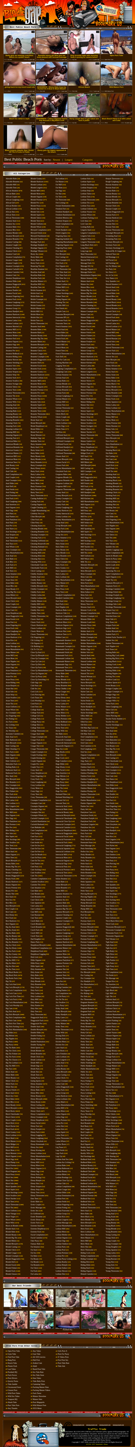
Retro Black (85, 1217)
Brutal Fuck (35, 432)
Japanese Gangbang (63, 933)
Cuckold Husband (37, 824)
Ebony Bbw (35, 1093)
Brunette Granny (37, 372)
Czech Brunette (36, 927)
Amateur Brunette (12, 239)
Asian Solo (10, 692)
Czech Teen (35, 936)
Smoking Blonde (112, 483)
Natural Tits (85, 673)
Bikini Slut (10, 1087)
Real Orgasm (85, 1144)
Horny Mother (61, 716)
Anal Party (10, 523)
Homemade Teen (62, 667)
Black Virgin (10, 1217)
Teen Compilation (112, 767)
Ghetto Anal (60, 411)
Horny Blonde (61, 680)
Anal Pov (9, 526)
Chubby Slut (35, 610)
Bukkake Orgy (36, 438)
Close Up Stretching (38, 680)
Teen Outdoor (111, 855)
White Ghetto (111, 1114)
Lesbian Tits (85, 203)
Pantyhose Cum (86, 812)
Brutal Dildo (35, 429)
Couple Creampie (37, 752)
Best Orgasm (10, 924)
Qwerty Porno (13, 1381)
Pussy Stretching (87, 1105)
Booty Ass (34, 254)
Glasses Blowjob (62, 459)
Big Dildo (9, 1033)
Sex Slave (109, 272)
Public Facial (85, 1057)
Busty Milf (35, 480)
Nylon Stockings (87, 713)
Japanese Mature (62, 948)
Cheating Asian (36, 526)
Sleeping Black (111, 450)
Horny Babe (60, 673)
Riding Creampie (87, 1259)
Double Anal (35, 1027)
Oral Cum (84, 743)
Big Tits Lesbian (12, 1063)
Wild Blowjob (111, 1177)
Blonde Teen (35, 221)
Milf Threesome (86, 550)
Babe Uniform (11, 761)
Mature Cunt (85, 314)
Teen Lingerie (111, 839)
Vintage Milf (110, 1069)
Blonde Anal (10, 1229)
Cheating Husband (37, 547)
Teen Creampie (111, 770)
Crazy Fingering (37, 776)
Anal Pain (9, 514)
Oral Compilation (87, 737)
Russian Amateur (112, 185)
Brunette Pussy (36, 396)
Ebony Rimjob (36, 1180)
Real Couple (85, 1132)
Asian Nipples (11, 661)
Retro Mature (86, 1238)
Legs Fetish (60, 1150)
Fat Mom (59, 188)
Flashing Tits (60, 302)
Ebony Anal (35, 1087)
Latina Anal (60, 1063)
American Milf (11, 456)
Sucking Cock (111, 664)
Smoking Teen (111, 508)
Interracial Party (62, 867)
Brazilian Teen (36, 287)
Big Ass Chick (11, 945)
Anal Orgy (9, 511)
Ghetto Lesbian (61, 423)
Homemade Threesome (64, 670)
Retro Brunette (86, 1226)
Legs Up (59, 1156)
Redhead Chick (86, 1171)
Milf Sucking (85, 541)
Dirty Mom (35, 1002)
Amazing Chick (11, 423)
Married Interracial (88, 257)
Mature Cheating (87, 305)
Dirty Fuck (35, 990)
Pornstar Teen (86, 966)
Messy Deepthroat (87, 447)
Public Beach (85, 1048)
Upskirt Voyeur (111, 1033)
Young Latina (111, 1253)
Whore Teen (110, 1138)
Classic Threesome (38, 634)
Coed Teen (35, 707)
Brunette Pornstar (37, 390)
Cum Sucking (36, 870)
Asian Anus (10, 580)
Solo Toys (109, 541)
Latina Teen (60, 1135)
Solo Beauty (110, 511)
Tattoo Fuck (110, 704)
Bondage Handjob (37, 245)
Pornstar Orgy (86, 951)
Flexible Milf (60, 305)
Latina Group (61, 1093)
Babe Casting (11, 746)
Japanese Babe (61, 903)
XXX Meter (37, 1408)
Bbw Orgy (9, 818)
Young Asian (110, 1217)
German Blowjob (62, 387)
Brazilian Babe (36, 275)
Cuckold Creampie (37, 818)
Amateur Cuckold (12, 269)
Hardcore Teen (61, 634)
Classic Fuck (35, 622)
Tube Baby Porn (39, 1381)
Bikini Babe (10, 1075)
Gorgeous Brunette (63, 480)
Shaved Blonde (111, 305)
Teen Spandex (111, 885)
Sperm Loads (110, 565)
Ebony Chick (35, 1111)
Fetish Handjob (61, 230)
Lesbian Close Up (62, 1180)
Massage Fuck (86, 263)
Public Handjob (86, 1066)
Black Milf (10, 1147)
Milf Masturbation (87, 501)
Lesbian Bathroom (62, 1168)
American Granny (12, 450)
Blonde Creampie (12, 1256)
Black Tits (9, 1208)
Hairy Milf (60, 586)
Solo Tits (109, 538)
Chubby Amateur (37, 574)
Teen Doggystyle (112, 788)
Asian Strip (10, 695)
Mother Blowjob (87, 634)
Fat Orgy (59, 191)
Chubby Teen (36, 613)
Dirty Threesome (37, 1014)
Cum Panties (35, 864)
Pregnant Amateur (87, 1002)
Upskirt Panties (111, 1024)
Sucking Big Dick (112, 658)
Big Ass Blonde (11, 939)
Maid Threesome (87, 254)
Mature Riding (86, 402)
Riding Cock (85, 1253)
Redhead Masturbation (89, 1186)
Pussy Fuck (85, 1087)
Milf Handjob (86, 492)
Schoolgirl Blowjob (113, 233)
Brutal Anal (35, 420)
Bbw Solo (9, 833)
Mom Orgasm (86, 589)
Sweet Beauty (111, 686)
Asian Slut (9, 689)
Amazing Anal (11, 405)
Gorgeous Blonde (62, 477)
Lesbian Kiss (60, 1217)
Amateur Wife (11, 402)
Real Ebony (85, 1138)
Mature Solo (85, 408)
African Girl (10, 203)
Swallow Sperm (111, 683)
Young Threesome (112, 1271)
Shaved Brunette (112, 308)
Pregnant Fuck (86, 1011)
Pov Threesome (86, 999)
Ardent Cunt (37, 1363)
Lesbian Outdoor (62, 1244)
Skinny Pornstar (112, 423)
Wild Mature (110, 1183)
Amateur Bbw (11, 230)
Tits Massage (110, 978)
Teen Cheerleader (112, 761)
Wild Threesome (112, 1208)
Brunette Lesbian (37, 378)
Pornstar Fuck (86, 939)
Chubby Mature (36, 601)
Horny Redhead (61, 722)
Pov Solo (84, 996)
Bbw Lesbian (10, 803)
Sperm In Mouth (112, 556)
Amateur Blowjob (12, 236)
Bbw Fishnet (10, 791)
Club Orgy (34, 683)
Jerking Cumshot (62, 987)
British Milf (35, 311)
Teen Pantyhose (111, 858)
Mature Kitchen (86, 363)
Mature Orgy (85, 387)
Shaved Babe (110, 293)
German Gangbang (63, 396)
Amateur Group (11, 308)
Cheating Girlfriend (38, 541)
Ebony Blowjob (36, 1099)
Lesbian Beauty (61, 1171)
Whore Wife (110, 1144)
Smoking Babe (111, 477)
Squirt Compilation (113, 574)
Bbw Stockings (11, 839)
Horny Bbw (60, 677)
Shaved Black (111, 302)
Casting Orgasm (36, 505)
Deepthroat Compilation (40, 948)
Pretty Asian (85, 1018)
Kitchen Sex (60, 1045)
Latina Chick (60, 1078)
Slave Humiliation (112, 444)
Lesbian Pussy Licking (64, 1259)
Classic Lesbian (36, 628)
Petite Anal (85, 864)
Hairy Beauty (61, 550)
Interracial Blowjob (63, 815)
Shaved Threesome (113, 348)
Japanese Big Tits (62, 909)
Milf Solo (84, 526)
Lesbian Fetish (61, 1202)
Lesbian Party (61, 1247)
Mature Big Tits (86, 293)
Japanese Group (61, 936)
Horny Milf (60, 710)
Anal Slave (10, 529)
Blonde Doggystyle (13, 1259)
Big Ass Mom (11, 963)
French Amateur (62, 326)
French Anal (60, 329)
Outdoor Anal (86, 767)
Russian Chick (111, 206)
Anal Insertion (11, 505)
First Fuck (59, 263)
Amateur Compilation (14, 257)
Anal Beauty (10, 465)
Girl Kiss (59, 432)
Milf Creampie (86, 471)
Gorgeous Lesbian (62, 483)
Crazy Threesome (37, 797)
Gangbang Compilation (64, 369)
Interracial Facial (62, 836)
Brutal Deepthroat (37, 426)
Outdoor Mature (87, 788)
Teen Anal (109, 731)
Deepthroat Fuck (37, 951)
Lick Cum (84, 224)
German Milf (60, 402)
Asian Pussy (10, 680)
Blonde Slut (35, 209)
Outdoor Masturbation (89, 785)
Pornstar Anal (86, 921)
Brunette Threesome (38, 414)
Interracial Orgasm (62, 861)
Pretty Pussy (85, 1039)
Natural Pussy (86, 667)
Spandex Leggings (112, 550)
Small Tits (109, 471)
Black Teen (10, 1202)
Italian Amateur (61, 879)
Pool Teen (84, 918)
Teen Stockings (111, 894)
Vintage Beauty (111, 1051)
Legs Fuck (59, 1153)
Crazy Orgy (35, 791)
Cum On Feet (36, 852)
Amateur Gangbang (13, 302)
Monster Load (86, 622)
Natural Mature (86, 664)
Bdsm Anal (10, 852)
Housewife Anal (62, 737)
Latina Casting (61, 1075)
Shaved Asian (111, 290)
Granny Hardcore (62, 511)
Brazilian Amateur (37, 269)
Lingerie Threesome (88, 242)
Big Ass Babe (11, 933)
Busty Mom (35, 483)
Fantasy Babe (36, 1244)
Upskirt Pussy (111, 1027)
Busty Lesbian (36, 477)
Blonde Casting (11, 1247)
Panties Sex (85, 806)
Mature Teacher (86, 432)
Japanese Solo (61, 972)
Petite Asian (85, 867)
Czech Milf (35, 933)
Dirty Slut (34, 1008)
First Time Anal (61, 272)
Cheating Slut (36, 559)
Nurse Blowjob (86, 683)
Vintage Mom (111, 1072)
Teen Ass (109, 734)
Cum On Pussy (36, 858)
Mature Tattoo (86, 429)
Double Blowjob (37, 1030)
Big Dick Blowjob (12, 1014)
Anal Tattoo (10, 538)
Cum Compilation (37, 830)
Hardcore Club (61, 613)
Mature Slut (85, 405)
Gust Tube (36, 1354)
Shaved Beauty (111, 299)
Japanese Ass (60, 900)
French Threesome (62, 354)
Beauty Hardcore (12, 882)
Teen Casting (110, 758)
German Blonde (61, 384)
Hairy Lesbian (61, 577)
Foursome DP (61, 317)
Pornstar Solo (86, 963)
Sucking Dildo (111, 670)
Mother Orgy (85, 649)
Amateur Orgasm (12, 342)
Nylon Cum (85, 692)
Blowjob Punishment (38, 236)
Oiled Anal (85, 719)
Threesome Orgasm (113, 936)
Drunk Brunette (36, 1054)
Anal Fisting (10, 492)
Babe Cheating (11, 749)
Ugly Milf (109, 993)
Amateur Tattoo (11, 387)
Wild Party (110, 1196)
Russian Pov (110, 221)
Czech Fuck (35, 930)
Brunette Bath (36, 333)
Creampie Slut (36, 812)
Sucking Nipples (112, 673)
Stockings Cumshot (113, 589)
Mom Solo (85, 595)
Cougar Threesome (38, 749)
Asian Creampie (12, 607)
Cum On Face (36, 849)
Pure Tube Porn (13, 1405)
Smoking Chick (111, 492)
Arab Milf (9, 568)
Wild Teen (109, 1205)
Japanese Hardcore (62, 942)
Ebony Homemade (37, 1144)
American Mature (12, 453)
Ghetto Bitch (60, 414)
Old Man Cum (86, 731)
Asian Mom (10, 658)
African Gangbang (12, 200)
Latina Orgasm (61, 1114)
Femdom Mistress (62, 218)
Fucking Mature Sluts (41, 1387)
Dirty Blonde (35, 981)
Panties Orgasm (86, 803)
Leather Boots (61, 1144)
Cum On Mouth (36, 855)
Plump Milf (85, 909)
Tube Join (61, 1366)
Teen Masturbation (112, 842)
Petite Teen (85, 891)
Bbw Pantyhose (11, 821)
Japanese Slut (61, 969)
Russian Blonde (111, 197)
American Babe (11, 441)
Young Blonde (111, 1229)
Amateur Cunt (11, 275)
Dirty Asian (35, 972)
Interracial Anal (61, 806)
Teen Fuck (109, 815)
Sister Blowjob (111, 360)
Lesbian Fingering (62, 1205)
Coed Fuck (35, 704)
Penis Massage (86, 845)
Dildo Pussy (35, 963)
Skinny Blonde (111, 387)
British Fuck (35, 302)
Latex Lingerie (61, 1060)
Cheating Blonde (37, 529)
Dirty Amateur (36, 969)
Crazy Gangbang (37, 782)
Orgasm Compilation (88, 755)
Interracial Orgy (62, 864)
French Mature (61, 342)
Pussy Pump (85, 1102)
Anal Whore (10, 547)
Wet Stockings (111, 1111)
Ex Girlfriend (36, 1214)
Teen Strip (109, 897)
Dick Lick (34, 957)
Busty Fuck (35, 471)
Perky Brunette (86, 858)
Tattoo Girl (110, 710)
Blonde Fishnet (11, 1268)
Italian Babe (60, 882)
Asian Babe (10, 583)
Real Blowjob (86, 1120)
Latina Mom (60, 1111)
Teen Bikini (110, 752)
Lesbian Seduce (61, 1268)
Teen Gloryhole (111, 824)
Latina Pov (60, 1123)
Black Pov (9, 1168)
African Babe (11, 194)
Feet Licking (60, 203)
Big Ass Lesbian (12, 957)
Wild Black (110, 1174)
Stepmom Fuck (111, 586)
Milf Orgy (84, 508)
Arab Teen (9, 571)
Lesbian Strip (86, 191)
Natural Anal (85, 655)
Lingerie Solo (86, 236)
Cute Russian (35, 915)
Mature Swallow (87, 423)
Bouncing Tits (36, 266)
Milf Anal (84, 456)
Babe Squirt (10, 758)
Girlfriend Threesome (64, 453)
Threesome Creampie (113, 930)
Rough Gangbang (112, 182)
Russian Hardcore (112, 218)
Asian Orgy (10, 667)
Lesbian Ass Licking (63, 1162)
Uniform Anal (111, 999)
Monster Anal (86, 607)
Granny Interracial (62, 514)
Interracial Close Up (63, 821)
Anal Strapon (10, 535)
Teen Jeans (110, 833)
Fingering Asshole (62, 239)
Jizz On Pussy (61, 996)
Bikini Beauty (11, 1078)
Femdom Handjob (62, 212)
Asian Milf (10, 655)
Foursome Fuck (61, 320)
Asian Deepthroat (12, 613)
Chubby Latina (36, 595)
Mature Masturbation (88, 375)
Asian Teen (10, 701)
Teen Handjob (111, 830)
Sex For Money (111, 266)
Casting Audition (37, 498)
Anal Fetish (10, 489)
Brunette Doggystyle (38, 360)
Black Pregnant (11, 1171)
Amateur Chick (11, 251)
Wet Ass (109, 1093)
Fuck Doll (59, 357)
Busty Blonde (36, 459)
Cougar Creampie (37, 737)
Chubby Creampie (37, 589)
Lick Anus (84, 221)
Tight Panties (110, 960)
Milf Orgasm (85, 505)
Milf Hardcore (86, 495)
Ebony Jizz (35, 1147)
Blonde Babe (10, 1232)
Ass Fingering (11, 716)
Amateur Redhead (12, 354)
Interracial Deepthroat (64, 830)
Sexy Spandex (111, 281)
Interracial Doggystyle (64, 833)
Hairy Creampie (62, 562)
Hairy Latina (60, 574)
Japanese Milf (61, 951)
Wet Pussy (109, 1108)
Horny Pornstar (61, 719)
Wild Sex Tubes (13, 1396)
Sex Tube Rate (38, 1372)
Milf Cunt (84, 474)
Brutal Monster (36, 435)
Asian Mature (11, 652)
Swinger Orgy (111, 695)
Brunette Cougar (37, 354)
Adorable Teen (11, 188)
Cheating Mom (36, 556)
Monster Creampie (87, 616)
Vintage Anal (110, 1042)
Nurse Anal (85, 680)
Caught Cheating (37, 508)
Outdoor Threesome (88, 794)
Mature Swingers (87, 426)
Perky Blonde (86, 855)
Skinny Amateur (112, 369)
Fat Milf (59, 185)
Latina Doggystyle (62, 1087)
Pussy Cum (85, 1078)
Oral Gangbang (86, 749)
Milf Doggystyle (87, 477)
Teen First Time (111, 809)
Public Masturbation (88, 1069)
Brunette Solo (36, 402)
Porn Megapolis (38, 1402)
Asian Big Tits (11, 592)
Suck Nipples (111, 646)
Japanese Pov (61, 966)
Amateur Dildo (11, 281)
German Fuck (61, 393)
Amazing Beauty (12, 414)
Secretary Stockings (113, 248)
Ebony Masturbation (38, 1156)
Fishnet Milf (60, 287)
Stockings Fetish (112, 592)
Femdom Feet (61, 209)
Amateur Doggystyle (13, 284)
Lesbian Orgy (61, 1241)
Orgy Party (85, 761)
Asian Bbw (10, 586)
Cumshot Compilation (39, 879)
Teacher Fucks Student (114, 719)
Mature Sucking (86, 420)
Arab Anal (9, 556)
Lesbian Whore (86, 215)
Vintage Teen (110, 1081)
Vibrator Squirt (111, 1039)
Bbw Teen (9, 845)
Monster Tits (85, 628)
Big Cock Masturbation (14, 1002)
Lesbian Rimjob (62, 1265)
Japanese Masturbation (64, 945)
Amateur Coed (11, 254)
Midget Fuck (85, 453)
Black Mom (10, 1150)
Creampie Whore (37, 815)
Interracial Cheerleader (64, 818)
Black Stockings (12, 1193)
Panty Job (84, 809)
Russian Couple (111, 209)
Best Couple (10, 909)
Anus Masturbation (13, 553)
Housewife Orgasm (63, 746)
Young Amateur (111, 1211)
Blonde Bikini (11, 1241)
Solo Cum (109, 514)
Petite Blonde (86, 870)
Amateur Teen (11, 390)
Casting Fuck (35, 501)
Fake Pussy (35, 1241)
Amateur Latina (11, 320)
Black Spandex (11, 1186)
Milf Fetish (85, 483)
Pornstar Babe (86, 924)
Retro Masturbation (88, 1235)
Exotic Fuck (35, 1223)
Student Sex (110, 640)
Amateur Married (12, 326)
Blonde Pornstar (37, 200)
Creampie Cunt (36, 803)
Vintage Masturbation (114, 1063)
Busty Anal (35, 447)
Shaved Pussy (111, 336)
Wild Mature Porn (39, 1405)
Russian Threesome (113, 230)
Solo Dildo (110, 517)
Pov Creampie (86, 978)
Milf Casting (85, 468)
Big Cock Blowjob (12, 987)
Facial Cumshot (36, 1238)
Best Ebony (10, 915)
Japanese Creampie (63, 921)
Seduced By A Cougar (114, 251)
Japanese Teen (61, 975)
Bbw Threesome (12, 849)
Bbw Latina (10, 800)
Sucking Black (111, 661)
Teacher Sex (110, 722)
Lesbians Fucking (87, 218)
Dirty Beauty (35, 978)
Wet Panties (110, 1102)
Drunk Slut (35, 1072)
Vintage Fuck (111, 1057)
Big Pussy (9, 1045)
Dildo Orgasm (36, 960)
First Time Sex (61, 278)
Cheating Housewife (38, 544)
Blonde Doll (10, 1262)
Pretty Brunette (86, 1027)
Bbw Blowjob (11, 779)
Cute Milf (34, 912)
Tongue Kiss (110, 981)
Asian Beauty (11, 589)
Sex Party (109, 269)
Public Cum (85, 1051)
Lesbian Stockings (87, 185)
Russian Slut (110, 224)
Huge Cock (60, 758)
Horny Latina (61, 704)
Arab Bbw (9, 562)
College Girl (35, 716)
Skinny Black (111, 384)
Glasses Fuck (60, 465)
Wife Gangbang (111, 1153)
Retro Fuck (85, 1229)
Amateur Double (12, 290)
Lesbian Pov (60, 1256)
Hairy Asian (60, 544)
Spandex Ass (110, 547)
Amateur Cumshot (12, 272)
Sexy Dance (110, 278)
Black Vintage (11, 1214)
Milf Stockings (86, 535)
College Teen (35, 728)
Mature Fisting (86, 339)
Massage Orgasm (87, 269)
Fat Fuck (34, 1271)
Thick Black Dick (112, 921)
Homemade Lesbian (63, 658)
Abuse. (105, 1444)
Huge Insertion (61, 773)
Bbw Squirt (10, 836)
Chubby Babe (36, 580)
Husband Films (61, 794)
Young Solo (110, 1265)
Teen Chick (110, 764)
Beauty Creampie (12, 873)
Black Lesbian (11, 1135)
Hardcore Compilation (64, 616)
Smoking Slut (111, 505)
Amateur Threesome (13, 393)
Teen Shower (110, 876)
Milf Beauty (85, 459)
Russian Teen (111, 227)
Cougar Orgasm (36, 743)
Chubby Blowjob (37, 586)
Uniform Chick (111, 1008)
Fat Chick (34, 1268)
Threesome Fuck (112, 933)
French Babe (60, 333)
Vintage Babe (111, 1045)
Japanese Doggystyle (63, 927)
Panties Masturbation (88, 800)
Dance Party (35, 942)
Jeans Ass (59, 981)
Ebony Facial (35, 1123)
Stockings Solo (111, 604)
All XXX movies (39, 1357)
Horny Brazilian (62, 683)
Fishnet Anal (60, 281)
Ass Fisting (10, 719)
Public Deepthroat (87, 1054)
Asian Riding (10, 683)
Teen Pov (109, 867)
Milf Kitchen (85, 498)
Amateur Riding (12, 357)
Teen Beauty (110, 746)
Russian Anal (110, 188)
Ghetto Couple (61, 417)
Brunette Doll (36, 363)
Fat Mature (60, 182)
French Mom (60, 348)
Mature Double (86, 323)
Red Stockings (86, 1156)
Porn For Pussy (63, 1354)
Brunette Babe (36, 329)
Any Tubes (37, 1351)
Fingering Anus (61, 236)
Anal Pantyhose (11, 520)
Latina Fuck (60, 1090)
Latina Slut (60, 1126)
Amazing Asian (11, 408)
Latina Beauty (61, 1069)
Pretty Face (85, 1030)
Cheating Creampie (38, 535)
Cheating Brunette (37, 532)
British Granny (36, 305)
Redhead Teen (86, 1205)
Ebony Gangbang (37, 1138)
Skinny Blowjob (112, 390)
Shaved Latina (111, 323)
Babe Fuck (10, 752)
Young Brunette (111, 1232)
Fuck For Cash (61, 360)
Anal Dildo (10, 483)
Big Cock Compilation (14, 990)
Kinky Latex (60, 1018)
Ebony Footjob (36, 1129)
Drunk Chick (35, 1057)
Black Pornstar (11, 1165)
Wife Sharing (110, 1156)
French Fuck (60, 339)
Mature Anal (85, 281)
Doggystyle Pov (36, 1024)
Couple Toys (35, 767)
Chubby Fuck (36, 592)
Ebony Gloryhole (37, 1141)
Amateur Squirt (11, 369)
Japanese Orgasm (62, 957)
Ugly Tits (109, 996)
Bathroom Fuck (11, 773)
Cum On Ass (35, 845)
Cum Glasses (35, 839)
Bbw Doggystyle (12, 788)
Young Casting (111, 1235)
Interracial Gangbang (63, 845)
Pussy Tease (85, 1111)
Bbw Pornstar (11, 824)
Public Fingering (87, 1060)
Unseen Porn (12, 1390)
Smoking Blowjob (112, 486)
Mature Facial (86, 326)
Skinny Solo (110, 429)
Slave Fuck (110, 441)
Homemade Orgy (62, 664)
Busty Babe (35, 453)
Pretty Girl (85, 1033)
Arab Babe (10, 559)
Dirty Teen (35, 1011)
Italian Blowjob (61, 885)
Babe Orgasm (11, 755)
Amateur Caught (12, 245)
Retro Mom (85, 1244)
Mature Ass (85, 284)
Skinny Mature (111, 414)
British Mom (35, 314)
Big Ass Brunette (12, 942)
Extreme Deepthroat (38, 1229)
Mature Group (86, 351)
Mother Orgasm (86, 646)
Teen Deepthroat (112, 782)
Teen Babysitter (111, 740)
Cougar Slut (35, 746)
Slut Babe (109, 453)
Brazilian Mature (37, 281)
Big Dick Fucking (12, 1027)
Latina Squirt (60, 1132)
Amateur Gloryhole (13, 305)
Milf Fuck (84, 486)
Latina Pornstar (61, 1120)
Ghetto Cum (60, 420)
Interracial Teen (61, 873)
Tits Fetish (109, 975)
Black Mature (11, 1141)
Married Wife (86, 260)
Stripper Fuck (111, 625)
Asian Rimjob (11, 686)
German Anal (61, 378)
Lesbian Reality (61, 1262)
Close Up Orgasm (37, 673)
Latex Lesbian (61, 1057)
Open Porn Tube (16, 1307)
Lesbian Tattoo (86, 194)
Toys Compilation (112, 987)
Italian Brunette (61, 888)
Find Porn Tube (67, 1307)
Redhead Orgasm (87, 1193)
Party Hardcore (86, 839)
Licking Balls (86, 227)
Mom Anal (85, 568)
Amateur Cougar (12, 260)
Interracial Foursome (63, 839)
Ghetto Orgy (60, 426)
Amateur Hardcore (12, 314)
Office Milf (85, 716)
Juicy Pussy (60, 1005)
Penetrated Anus (87, 842)
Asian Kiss (10, 640)
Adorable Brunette (12, 182)
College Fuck (36, 713)
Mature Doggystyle (88, 320)
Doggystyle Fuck (37, 1021)
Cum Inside (35, 842)
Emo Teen (34, 1199)
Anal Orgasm (11, 508)
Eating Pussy (35, 1078)
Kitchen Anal (60, 1039)
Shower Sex (110, 357)
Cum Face (34, 836)
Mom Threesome (87, 601)
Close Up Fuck (36, 667)
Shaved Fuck (110, 317)
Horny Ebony (61, 698)
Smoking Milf (111, 498)
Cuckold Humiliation (38, 821)
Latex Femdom (61, 1054)
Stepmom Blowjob (112, 583)
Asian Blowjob (11, 598)
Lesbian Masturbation (64, 1226)
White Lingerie (111, 1117)
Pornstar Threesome (88, 969)
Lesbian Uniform (87, 209)
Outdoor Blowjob (87, 770)
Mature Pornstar (87, 393)
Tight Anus (110, 945)
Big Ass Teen (10, 969)
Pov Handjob (85, 981)
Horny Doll (60, 695)
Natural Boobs (86, 658)
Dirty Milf (34, 999)
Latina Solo (60, 1129)
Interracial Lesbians (63, 852)
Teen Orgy (109, 852)
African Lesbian (12, 209)
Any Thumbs (12, 1408)
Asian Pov (9, 677)
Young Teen (110, 1268)
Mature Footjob (86, 342)
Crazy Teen (35, 794)
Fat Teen (59, 197)
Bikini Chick (10, 1081)
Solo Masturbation (112, 523)
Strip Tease (110, 622)
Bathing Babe (11, 767)
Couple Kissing (36, 758)
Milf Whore (85, 559)
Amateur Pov (10, 351)
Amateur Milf (11, 329)
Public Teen (85, 1075)
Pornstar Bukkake (87, 930)
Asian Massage (11, 646)
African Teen (10, 215)
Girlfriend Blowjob (63, 438)
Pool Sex (84, 915)
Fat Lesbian (60, 179)
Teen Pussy (110, 870)
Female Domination (63, 206)
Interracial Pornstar (63, 870)
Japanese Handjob (62, 939)
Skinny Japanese (112, 402)
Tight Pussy (110, 966)
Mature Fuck (85, 345)
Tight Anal (110, 942)
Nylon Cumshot (86, 695)
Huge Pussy (60, 782)
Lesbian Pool (60, 1250)
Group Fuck (60, 529)
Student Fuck (110, 634)
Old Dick (84, 725)
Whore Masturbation (113, 1129)
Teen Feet (109, 800)
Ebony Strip (35, 1190)
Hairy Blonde (61, 553)
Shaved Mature (111, 329)
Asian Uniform (11, 707)
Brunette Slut (35, 399)
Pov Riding (85, 993)
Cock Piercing (36, 695)
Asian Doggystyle (12, 616)
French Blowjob (62, 336)
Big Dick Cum (11, 1021)
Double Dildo (36, 1033)
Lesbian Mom (61, 1232)
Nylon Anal (85, 689)
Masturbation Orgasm (89, 275)
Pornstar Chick (86, 933)
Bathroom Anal (11, 770)
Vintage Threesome (113, 1084)
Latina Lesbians (61, 1099)
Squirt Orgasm (111, 577)
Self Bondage (111, 257)
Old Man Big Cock (88, 728)
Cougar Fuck (35, 740)
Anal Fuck (9, 498)
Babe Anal (9, 737)
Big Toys (9, 1069)
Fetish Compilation (63, 224)
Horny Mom (60, 713)
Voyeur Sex (110, 1090)
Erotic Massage (36, 1208)
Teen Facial (110, 797)
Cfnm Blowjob (36, 517)
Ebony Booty (35, 1102)
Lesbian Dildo (61, 1193)
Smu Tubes (37, 1378)
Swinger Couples (112, 689)
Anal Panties (10, 517)
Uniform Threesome (113, 1018)
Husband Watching (63, 797)
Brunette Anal (36, 326)
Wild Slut (109, 1202)
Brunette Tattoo (36, 408)
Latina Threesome (62, 1138)
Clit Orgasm (35, 643)
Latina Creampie (62, 1081)
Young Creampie (112, 1244)
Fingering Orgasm (62, 245)
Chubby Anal (35, 577)
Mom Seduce (85, 592)
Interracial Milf (61, 855)
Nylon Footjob (86, 704)
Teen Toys (109, 915)
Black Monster (11, 1153)
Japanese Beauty (62, 906)
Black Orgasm (11, 1156)
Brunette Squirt (36, 405)
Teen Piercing (111, 864)
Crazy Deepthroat (37, 773)
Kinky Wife (60, 1033)
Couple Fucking (36, 755)
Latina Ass (60, 1066)
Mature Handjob (87, 354)
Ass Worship (10, 731)
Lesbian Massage (62, 1223)
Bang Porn (93, 1307)
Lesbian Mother (61, 1235)
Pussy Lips (85, 1096)
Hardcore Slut (61, 631)
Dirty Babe (35, 975)
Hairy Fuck (60, 565)
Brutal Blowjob (36, 423)
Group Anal (60, 523)
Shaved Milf (110, 333)
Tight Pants (110, 963)
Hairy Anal (60, 541)
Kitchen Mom (61, 1042)
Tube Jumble (12, 1384)
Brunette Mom (36, 384)
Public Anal (85, 1045)
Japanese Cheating (62, 915)
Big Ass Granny (11, 954)
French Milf (60, 345)
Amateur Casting (12, 242)
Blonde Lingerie (37, 188)
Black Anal (10, 1093)
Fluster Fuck (16, 1329)
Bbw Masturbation (12, 809)
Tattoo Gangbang (112, 707)
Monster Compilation (88, 613)
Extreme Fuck (36, 1232)
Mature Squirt (86, 411)
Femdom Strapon (62, 221)
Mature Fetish (86, 333)
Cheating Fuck (36, 538)
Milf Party (84, 511)
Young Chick (110, 1238)
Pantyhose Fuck (86, 821)
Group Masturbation (63, 532)
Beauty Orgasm (11, 885)
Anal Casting (10, 468)
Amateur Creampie (13, 266)
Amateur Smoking (12, 363)
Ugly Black (110, 990)
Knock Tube (119, 1307)
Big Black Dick (11, 975)
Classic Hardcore (37, 625)
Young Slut (110, 1262)
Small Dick (110, 465)
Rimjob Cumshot (87, 1274)
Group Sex (60, 535)
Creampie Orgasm (37, 806)
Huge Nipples (61, 779)
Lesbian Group (61, 1214)
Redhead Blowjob (87, 1168)
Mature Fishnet (86, 336)
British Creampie (37, 299)
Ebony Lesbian (36, 1153)
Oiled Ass (84, 722)
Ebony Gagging (36, 1135)
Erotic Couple (36, 1205)
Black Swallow (11, 1196)
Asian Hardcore (11, 637)
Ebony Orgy (35, 1171)
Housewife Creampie (63, 740)
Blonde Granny (36, 179)
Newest (56, 159)
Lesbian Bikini (61, 1174)
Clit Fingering (36, 637)
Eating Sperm (36, 1081)
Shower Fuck (110, 351)
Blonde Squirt (36, 215)
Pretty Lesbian (86, 1036)
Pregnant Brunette (87, 1008)
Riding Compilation (88, 1256)
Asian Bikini (10, 595)
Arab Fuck (10, 565)
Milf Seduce (85, 523)
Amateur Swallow (12, 381)
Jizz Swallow (60, 1002)
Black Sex (9, 1177)
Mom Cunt (85, 577)
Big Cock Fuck (11, 999)
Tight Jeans (110, 957)
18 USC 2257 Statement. (94, 1444)
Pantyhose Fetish (87, 815)
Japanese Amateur (62, 894)
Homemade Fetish (62, 652)
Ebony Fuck (35, 1132)
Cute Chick (35, 900)
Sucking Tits (110, 677)
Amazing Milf (11, 432)
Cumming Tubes (39, 1384)
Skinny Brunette (112, 393)
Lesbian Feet (60, 1199)
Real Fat (84, 1141)
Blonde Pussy (36, 206)
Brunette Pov (35, 393)
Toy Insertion (111, 984)
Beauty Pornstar (12, 888)
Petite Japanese (86, 882)
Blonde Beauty (11, 1235)
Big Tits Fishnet (12, 1054)
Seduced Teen (111, 254)
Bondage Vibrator (37, 251)
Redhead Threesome (88, 1208)
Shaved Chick (111, 311)
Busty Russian (36, 489)
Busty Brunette (36, 462)
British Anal (35, 293)
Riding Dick (85, 1262)
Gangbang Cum (61, 372)
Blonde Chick (11, 1250)
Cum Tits (34, 876)
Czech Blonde (36, 924)
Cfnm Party (35, 523)
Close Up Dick (36, 664)
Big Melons (10, 1036)
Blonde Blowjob (12, 1244)
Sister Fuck (110, 363)
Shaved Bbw (110, 296)
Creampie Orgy (36, 809)
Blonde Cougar (11, 1253)
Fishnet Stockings (62, 293)
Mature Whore (86, 444)
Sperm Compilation (113, 553)
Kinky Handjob (61, 1014)
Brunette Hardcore (37, 375)
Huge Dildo (60, 764)
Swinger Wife (111, 701)
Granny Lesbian (62, 517)
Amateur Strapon (12, 372)
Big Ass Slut (10, 966)
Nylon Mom (85, 710)
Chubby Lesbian (37, 598)
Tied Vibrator (111, 939)
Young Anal (110, 1214)
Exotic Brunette (36, 1217)
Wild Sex (109, 1199)
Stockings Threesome (114, 607)
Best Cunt (9, 912)
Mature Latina (86, 366)
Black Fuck (10, 1129)
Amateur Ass (10, 224)
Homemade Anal (62, 643)
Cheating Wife (36, 562)
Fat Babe (34, 1256)
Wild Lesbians (111, 1180)
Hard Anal (59, 601)
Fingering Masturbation (64, 242)
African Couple (11, 197)
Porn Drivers (119, 1329)
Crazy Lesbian (36, 785)
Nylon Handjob (86, 707)
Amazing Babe (11, 411)
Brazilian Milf (36, 284)
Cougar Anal (35, 734)
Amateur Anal (11, 221)
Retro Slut (84, 1247)
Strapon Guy (110, 610)
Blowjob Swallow (37, 239)
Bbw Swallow (11, 842)
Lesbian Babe (61, 1165)
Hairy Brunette (61, 556)
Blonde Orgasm (36, 197)
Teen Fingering (111, 806)
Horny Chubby (61, 689)
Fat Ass (33, 1253)
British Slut (35, 317)
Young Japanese (112, 1250)
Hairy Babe (60, 547)
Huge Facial (60, 770)
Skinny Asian (111, 375)
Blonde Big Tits (11, 1238)
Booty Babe (35, 257)
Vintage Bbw (110, 1048)
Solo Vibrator (111, 544)
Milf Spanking (86, 529)
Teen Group (110, 827)
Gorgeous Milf (61, 486)
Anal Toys (9, 544)
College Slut (35, 725)
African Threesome (13, 218)
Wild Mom (110, 1190)
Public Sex (85, 1072)
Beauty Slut (10, 894)
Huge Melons (61, 776)
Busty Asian (35, 450)
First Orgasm (60, 266)
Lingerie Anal (86, 230)
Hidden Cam (60, 637)
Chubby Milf (35, 604)
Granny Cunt (60, 501)
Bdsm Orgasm (11, 855)
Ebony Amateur (36, 1084)
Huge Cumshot (61, 761)
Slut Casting (110, 456)
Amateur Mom (11, 333)
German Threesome (63, 408)
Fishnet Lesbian (61, 284)
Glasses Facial (61, 462)
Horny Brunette (61, 686)
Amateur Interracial (13, 317)
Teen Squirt (110, 891)
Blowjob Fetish (36, 233)
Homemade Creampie (64, 646)
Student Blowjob (112, 631)
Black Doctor (11, 1126)
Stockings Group (112, 601)
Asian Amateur (11, 574)
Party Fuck (85, 833)
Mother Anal (85, 631)
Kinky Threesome (62, 1030)
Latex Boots (60, 1051)
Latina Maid (60, 1102)
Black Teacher (11, 1199)
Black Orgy (10, 1159)
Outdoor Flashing (87, 773)
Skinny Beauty (111, 381)
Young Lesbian (111, 1256)
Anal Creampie (11, 480)
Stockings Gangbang (113, 598)
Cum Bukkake (36, 827)
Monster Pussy (86, 625)
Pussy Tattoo (85, 1108)
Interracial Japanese (63, 849)
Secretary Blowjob (112, 242)
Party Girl (84, 836)
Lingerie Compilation (89, 233)
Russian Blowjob (112, 200)
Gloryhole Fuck (61, 471)
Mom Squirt (85, 598)
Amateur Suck (11, 378)
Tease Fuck (110, 728)
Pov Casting (85, 975)
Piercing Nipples (87, 897)
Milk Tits (84, 562)
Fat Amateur (35, 1247)
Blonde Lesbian (36, 185)
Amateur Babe (11, 227)
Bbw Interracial (11, 797)
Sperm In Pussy (111, 559)
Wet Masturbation (112, 1096)
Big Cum (9, 1008)
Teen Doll (109, 791)
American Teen (11, 462)
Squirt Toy (109, 580)
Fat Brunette (35, 1265)
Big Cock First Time (13, 996)
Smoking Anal (111, 474)
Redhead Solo (86, 1202)
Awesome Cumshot (13, 734)
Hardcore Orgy (61, 628)
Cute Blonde (35, 894)
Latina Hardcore (62, 1096)
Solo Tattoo (110, 535)
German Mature (61, 399)
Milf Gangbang (86, 489)
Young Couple (111, 1241)
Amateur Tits (10, 396)
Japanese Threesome (63, 978)
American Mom (11, 459)
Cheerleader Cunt (37, 565)
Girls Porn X (62, 1351)
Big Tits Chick (11, 1051)
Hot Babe (59, 734)
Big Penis (9, 1042)
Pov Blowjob (85, 972)
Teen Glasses (110, 821)
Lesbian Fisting (61, 1208)
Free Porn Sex (63, 1360)
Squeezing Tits (111, 571)
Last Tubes (42, 1329)
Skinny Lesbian (111, 408)
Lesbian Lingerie (62, 1220)
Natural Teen (85, 670)
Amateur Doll (11, 287)
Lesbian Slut (60, 1274)
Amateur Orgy (11, 345)
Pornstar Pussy (86, 957)
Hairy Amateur (61, 538)
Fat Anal (34, 1250)
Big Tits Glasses (12, 1060)
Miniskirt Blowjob (87, 565)
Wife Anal (109, 1147)
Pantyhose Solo (86, 830)
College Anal (35, 710)
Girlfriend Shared (62, 450)
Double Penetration (38, 1042)
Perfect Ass (85, 852)
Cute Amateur (36, 888)
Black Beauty (11, 1105)
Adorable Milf (11, 185)
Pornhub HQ (67, 1329)
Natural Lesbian (86, 661)
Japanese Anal (61, 897)
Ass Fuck (9, 722)
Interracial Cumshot (63, 827)
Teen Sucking (111, 900)
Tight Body (110, 951)
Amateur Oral (11, 339)
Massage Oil (85, 266)
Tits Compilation (112, 972)
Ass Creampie (11, 713)
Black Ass (9, 1096)
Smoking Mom (111, 501)
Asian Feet (10, 622)
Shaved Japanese (112, 320)
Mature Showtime (39, 1396)
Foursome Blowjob (63, 314)
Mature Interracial (87, 360)
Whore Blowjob (112, 1123)
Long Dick (85, 248)
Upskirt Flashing (112, 1021)
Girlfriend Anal (61, 435)
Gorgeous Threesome (63, 489)
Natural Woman (86, 677)
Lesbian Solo (85, 179)
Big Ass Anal (10, 927)
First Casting (60, 257)
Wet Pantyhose (111, 1105)
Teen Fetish (110, 803)
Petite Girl (84, 879)
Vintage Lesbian (112, 1060)
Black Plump (10, 1162)
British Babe (35, 296)
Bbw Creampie (11, 785)
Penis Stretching (87, 849)
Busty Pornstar (36, 486)
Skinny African (111, 366)
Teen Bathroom (111, 743)
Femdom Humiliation (64, 215)
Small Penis (110, 468)
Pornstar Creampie (87, 936)
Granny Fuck (60, 505)
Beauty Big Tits (11, 867)
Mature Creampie (87, 311)
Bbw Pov (9, 827)
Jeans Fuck (60, 984)
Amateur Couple (12, 263)
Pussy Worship (86, 1114)
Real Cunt (84, 1135)
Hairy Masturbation (63, 580)
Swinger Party (111, 698)
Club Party (35, 686)
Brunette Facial (36, 366)
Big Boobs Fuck (12, 978)
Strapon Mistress (112, 613)
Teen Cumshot (111, 773)
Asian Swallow (11, 698)
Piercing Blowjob (87, 894)
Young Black (110, 1226)
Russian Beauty (111, 194)
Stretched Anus (111, 616)
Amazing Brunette (12, 420)
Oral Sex (84, 752)
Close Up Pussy (36, 677)
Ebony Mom (35, 1165)
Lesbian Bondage (62, 1177)
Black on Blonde (12, 1226)
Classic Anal (35, 619)
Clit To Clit (35, 649)
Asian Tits (9, 704)
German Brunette (62, 390)
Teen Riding (110, 873)
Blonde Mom (35, 194)
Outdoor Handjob (87, 782)
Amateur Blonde (12, 233)
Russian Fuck (111, 215)
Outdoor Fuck (86, 776)
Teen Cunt (109, 776)
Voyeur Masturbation (113, 1087)
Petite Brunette (86, 873)
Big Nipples (10, 1039)
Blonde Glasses (11, 1274)
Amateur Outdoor (12, 348)
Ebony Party (35, 1174)
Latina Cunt (60, 1084)
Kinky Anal (60, 1008)
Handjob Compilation (64, 595)
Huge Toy (59, 791)
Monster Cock (86, 610)
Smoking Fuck (111, 495)
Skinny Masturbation (113, 411)
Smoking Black (111, 480)
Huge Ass (59, 749)
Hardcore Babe (61, 610)
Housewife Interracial (64, 743)
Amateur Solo (11, 366)
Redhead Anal (86, 1159)
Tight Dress (110, 954)
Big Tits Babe (11, 1048)
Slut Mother (110, 462)
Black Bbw (10, 1102)
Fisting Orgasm (61, 299)
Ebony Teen (35, 1193)
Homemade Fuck (62, 655)
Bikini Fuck (10, 1084)
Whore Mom (110, 1132)
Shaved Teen (110, 345)
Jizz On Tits (60, 999)
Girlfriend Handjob (63, 447)
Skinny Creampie (112, 396)
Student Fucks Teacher (114, 637)
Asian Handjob (11, 634)
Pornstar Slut (85, 960)
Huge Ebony (60, 767)
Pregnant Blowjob (87, 1005)
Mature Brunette (87, 302)
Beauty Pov (10, 891)
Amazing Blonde (12, 417)
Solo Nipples (110, 526)
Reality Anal (85, 1147)
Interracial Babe (62, 809)
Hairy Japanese (61, 571)
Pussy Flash (85, 1084)
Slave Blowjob (111, 438)
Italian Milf (60, 891)
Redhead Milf (86, 1190)
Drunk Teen (35, 1075)
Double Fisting (36, 1036)
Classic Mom (35, 631)
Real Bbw (84, 1117)
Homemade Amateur (63, 640)
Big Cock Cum (11, 993)
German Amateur (62, 375)
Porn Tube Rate (63, 1363)
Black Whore (10, 1220)
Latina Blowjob (61, 1072)
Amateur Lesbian (12, 323)
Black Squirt (10, 1190)
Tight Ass (109, 948)
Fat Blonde (35, 1262)
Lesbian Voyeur (86, 212)
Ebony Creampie (37, 1117)
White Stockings (112, 1120)
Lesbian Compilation (63, 1186)
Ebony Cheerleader (38, 1108)
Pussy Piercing (86, 1099)
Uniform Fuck (111, 1011)
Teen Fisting (110, 812)
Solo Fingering (111, 520)
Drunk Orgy (35, 1066)
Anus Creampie (11, 550)
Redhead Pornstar (87, 1196)
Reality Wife (85, 1153)
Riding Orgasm (86, 1271)
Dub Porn (36, 1360)
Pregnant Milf (86, 1014)
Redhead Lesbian (87, 1183)
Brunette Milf (36, 381)
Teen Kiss (109, 836)
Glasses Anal (60, 456)
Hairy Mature (61, 583)
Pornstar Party (86, 954)
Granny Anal (60, 492)
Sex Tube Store (38, 1375)
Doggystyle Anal (37, 1018)
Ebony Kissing (36, 1150)
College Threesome (38, 731)
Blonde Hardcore (37, 182)
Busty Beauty (36, 456)
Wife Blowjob (111, 1150)
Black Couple (11, 1120)
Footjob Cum (60, 311)
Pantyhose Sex (86, 827)
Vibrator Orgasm (112, 1036)
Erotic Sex (34, 1211)
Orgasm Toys (85, 758)
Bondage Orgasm (37, 248)
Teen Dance (110, 779)
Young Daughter (112, 1247)
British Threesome (37, 323)
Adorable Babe (11, 179)
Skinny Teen (110, 432)
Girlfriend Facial (62, 444)
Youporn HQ (12, 1399)
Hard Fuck (60, 604)
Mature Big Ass (86, 290)
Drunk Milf (35, 1063)
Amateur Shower (12, 360)
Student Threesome (113, 643)
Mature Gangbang (87, 348)
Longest (68, 159)
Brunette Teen (36, 411)
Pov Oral (84, 987)
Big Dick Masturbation (14, 1030)
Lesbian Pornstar (62, 1253)
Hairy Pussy (60, 589)
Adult (35, 1366)
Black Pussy (10, 1174)
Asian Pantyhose (12, 670)
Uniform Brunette (112, 1005)
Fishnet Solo (60, 290)
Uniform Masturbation (114, 1014)
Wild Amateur (111, 1162)
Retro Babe (85, 1214)
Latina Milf (60, 1108)
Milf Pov (84, 517)
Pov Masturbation (87, 984)
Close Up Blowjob (37, 655)
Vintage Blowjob (112, 1054)
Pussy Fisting (86, 1081)
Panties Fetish (86, 797)
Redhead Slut (86, 1199)
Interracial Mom (62, 858)
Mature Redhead (87, 399)
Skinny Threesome (112, 435)
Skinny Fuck (110, 399)
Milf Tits (84, 553)
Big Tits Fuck (11, 1057)
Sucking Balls (111, 652)
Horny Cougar (61, 692)
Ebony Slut (35, 1183)
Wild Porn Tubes (14, 1393)
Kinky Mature (61, 1024)
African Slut (10, 212)
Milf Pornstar (86, 514)
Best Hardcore (11, 921)
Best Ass (9, 900)
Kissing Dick (60, 1036)
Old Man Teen (86, 734)
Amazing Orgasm (12, 435)
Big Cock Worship (12, 1005)
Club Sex (34, 689)
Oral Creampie (86, 740)
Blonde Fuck (10, 1271)
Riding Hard (85, 1268)
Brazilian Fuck (36, 278)
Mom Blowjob (86, 571)
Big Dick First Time (13, 1024)
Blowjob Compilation (39, 230)
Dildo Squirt (35, 966)
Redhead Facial (86, 1177)
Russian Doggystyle (113, 212)
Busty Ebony (35, 468)
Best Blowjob (11, 906)
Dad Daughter (36, 939)
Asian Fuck (10, 628)
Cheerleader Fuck (37, 568)
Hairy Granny (61, 568)
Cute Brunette (36, 897)
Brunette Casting (37, 348)
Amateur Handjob (12, 311)
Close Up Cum (36, 661)
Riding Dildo (85, 1265)
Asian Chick (10, 601)
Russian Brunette (112, 203)
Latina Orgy (60, 1117)
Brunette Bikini (36, 342)
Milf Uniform (86, 556)
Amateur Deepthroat (13, 278)
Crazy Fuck (35, 779)
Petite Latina (85, 885)
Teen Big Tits (111, 749)
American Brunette (13, 447)
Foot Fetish (60, 308)
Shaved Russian (111, 339)
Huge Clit (59, 755)
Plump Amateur (86, 900)
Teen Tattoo (110, 906)
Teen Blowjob (111, 755)
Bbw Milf (9, 812)
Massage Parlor (86, 272)
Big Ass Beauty (11, 936)
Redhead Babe (86, 1162)
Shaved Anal (110, 287)
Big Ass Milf (10, 960)
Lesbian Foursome (62, 1211)
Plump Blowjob (86, 903)
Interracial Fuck (61, 842)
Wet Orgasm (110, 1099)
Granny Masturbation (63, 520)
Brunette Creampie (38, 357)
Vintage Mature (111, 1066)
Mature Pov (85, 396)
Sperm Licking (111, 562)
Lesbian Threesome (88, 200)
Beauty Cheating (12, 870)
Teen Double (110, 794)
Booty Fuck (35, 263)
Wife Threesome (112, 1159)
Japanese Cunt (61, 924)
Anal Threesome (12, 541)
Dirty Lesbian (36, 996)
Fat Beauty (35, 1259)
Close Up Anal (36, 652)
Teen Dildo (110, 785)
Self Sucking (110, 263)
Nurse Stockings (87, 686)
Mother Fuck (85, 640)
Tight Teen (110, 969)
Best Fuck (9, 918)
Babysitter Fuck (11, 764)
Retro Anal (85, 1211)
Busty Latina (35, 474)
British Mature (36, 308)
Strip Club (109, 619)
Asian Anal (10, 577)
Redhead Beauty (87, 1165)
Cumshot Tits (36, 885)
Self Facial (110, 260)
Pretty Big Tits (86, 1021)
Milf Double (85, 480)
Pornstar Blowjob (87, 927)
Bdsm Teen (10, 858)
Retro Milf (85, 1241)
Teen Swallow (111, 903)
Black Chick (10, 1117)
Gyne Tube (42, 1307)
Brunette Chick (36, 351)
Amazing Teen (11, 438)
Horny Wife (60, 731)
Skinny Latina (111, 405)
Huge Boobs (60, 752)
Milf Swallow (86, 544)
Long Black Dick (87, 245)
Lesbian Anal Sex (62, 1159)
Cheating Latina (36, 550)
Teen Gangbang (111, 818)
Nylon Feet (85, 698)
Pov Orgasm (85, 990)
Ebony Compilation (38, 1114)
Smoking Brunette (112, 489)
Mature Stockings (87, 414)
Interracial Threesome (64, 876)
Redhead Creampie (88, 1174)
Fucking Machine (62, 363)
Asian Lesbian (11, 643)
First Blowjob (61, 254)
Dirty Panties (35, 1005)
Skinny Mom (110, 420)
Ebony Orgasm (36, 1168)
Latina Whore (61, 1141)
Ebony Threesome (37, 1196)
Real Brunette (86, 1123)
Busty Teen (35, 492)
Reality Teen (85, 1150)
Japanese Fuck (61, 930)
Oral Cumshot (86, 746)
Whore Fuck (110, 1126)
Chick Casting (36, 571)
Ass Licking (10, 725)
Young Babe (110, 1220)
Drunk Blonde (36, 1051)
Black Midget (11, 1144)
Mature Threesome (88, 435)
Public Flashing (86, 1063)
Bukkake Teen (36, 441)
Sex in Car (109, 275)
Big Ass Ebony (11, 948)
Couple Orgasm (36, 761)
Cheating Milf (36, 553)
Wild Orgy (109, 1193)
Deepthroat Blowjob (38, 945)
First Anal (59, 251)
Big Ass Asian (11, 930)
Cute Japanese (36, 903)
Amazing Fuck (11, 426)
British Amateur (36, 290)
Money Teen (85, 604)
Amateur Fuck (11, 299)
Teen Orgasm (111, 849)
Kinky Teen (60, 1027)
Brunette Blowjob (37, 345)
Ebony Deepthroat (37, 1120)
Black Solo (10, 1183)
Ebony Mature (36, 1159)
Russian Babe (111, 191)
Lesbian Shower (62, 1271)
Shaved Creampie (112, 314)
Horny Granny (61, 701)
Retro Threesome (87, 1250)
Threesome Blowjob (113, 927)
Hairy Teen (60, 592)
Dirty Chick (35, 987)
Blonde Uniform (37, 224)
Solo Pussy (110, 532)
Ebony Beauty (36, 1096)
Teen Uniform (111, 918)
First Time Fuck (61, 275)
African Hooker (11, 206)
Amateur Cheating (12, 248)
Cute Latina (35, 906)
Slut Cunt (109, 459)
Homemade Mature (63, 661)
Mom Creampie (86, 574)
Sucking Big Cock (112, 655)
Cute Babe (34, 891)
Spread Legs (110, 568)
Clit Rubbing (35, 646)
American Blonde (12, 444)
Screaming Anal (112, 236)
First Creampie (61, 260)
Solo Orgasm (110, 529)
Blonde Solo (35, 212)
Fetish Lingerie (61, 233)
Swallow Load (111, 680)
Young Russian (111, 1259)
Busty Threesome (37, 495)
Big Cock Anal (11, 984)
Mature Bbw (85, 287)
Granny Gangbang (62, 508)
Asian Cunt (10, 610)
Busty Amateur (36, 444)
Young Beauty (111, 1223)
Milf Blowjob (86, 465)
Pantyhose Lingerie (88, 824)
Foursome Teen (61, 323)
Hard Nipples (61, 607)
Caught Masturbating (38, 511)
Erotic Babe (35, 1202)
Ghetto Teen (60, 429)
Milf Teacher (85, 547)
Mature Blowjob (87, 299)
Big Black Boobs (12, 972)
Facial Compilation (38, 1235)
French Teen (60, 351)
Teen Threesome (112, 909)
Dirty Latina (35, 993)
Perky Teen (85, 861)
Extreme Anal (36, 1226)
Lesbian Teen (86, 197)
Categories (87, 159)
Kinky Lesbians (61, 1021)
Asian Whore (10, 710)
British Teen (35, 320)
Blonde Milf (35, 191)
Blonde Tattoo (36, 218)
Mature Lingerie (87, 372)
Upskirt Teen (110, 1030)
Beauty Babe (10, 864)
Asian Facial (10, 619)
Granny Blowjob (62, 495)
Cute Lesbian (35, 909)
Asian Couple (11, 604)
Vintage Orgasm (112, 1075)
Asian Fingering (12, 625)
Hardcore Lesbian (62, 619)
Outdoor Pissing (87, 791)
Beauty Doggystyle (13, 876)
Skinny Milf (110, 417)
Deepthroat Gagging (38, 954)
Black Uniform (11, 1211)
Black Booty (10, 1111)
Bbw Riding (10, 830)
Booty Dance (35, 260)
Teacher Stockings (112, 725)
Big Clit (9, 981)
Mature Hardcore (87, 357)
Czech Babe (35, 921)
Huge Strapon (61, 785)
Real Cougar (85, 1129)
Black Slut (9, 1180)
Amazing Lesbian (12, 429)
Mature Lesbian (86, 369)
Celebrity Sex (36, 514)
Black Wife (10, 1223)
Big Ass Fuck (11, 951)
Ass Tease (9, 728)
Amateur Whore (12, 399)
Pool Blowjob (86, 912)
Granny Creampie (62, 498)
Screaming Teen (112, 239)
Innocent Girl (61, 800)
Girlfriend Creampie (63, 441)
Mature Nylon (86, 381)
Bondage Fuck (36, 242)
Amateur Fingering (13, 296)
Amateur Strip (11, 375)
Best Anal (9, 897)
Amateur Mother (12, 336)
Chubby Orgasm (37, 607)
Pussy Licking (86, 1093)
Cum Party (35, 867)
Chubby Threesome (38, 616)
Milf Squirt (85, 532)
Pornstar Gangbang (88, 942)
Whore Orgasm (111, 1135)
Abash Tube (12, 1402)
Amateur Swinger (12, 384)
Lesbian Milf (60, 1229)
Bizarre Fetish (11, 1090)
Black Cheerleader (12, 1114)
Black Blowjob (11, 1108)
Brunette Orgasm (37, 387)
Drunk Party (35, 1069)
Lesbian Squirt (86, 182)
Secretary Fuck (111, 245)
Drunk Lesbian (36, 1060)
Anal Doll (9, 486)
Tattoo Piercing (111, 716)
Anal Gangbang (11, 501)
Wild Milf (109, 1186)
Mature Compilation (88, 308)
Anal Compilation (12, 474)
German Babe (61, 381)
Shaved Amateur (112, 284)
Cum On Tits (35, 861)
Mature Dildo (86, 317)
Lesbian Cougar (61, 1190)
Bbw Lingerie (11, 806)
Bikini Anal (10, 1072)
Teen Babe (109, 737)
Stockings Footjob (112, 595)
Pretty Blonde (86, 1024)
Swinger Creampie (112, 692)
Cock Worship (36, 701)
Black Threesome (12, 1205)
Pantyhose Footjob (87, 818)
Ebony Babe (35, 1090)
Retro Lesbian (86, 1232)
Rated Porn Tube (39, 1369)
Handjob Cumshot (62, 598)
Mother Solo (85, 652)
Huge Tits (59, 788)
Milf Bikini (85, 462)
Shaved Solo (110, 342)
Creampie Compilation (39, 800)
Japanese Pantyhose (63, 960)
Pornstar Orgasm (87, 948)
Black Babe (10, 1099)
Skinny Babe (110, 378)
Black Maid (10, 1138)
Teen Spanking (111, 888)
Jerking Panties (61, 990)
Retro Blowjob (86, 1223)
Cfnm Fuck (35, 520)
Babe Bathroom (11, 740)
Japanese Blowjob (62, 912)
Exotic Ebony (36, 1220)
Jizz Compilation (62, 993)
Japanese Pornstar (62, 963)
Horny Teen (60, 728)
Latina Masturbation (63, 1105)
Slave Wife (110, 447)
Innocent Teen (61, 803)
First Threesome (62, 269)
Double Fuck (35, 1039)
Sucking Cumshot (112, 667)
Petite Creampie (86, 876)
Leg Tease (59, 1147)
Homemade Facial (62, 649)
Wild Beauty (110, 1171)
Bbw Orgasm (10, 815)
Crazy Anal (35, 770)
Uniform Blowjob (112, 1002)
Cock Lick (34, 692)
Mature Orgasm (86, 384)
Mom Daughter (86, 580)
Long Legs (85, 251)
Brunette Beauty (37, 336)
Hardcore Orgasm (62, 625)
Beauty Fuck (10, 879)
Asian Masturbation (13, 649)
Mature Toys (85, 438)
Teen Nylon (110, 845)
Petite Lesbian (86, 888)
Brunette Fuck (36, 369)
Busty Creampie (37, 465)
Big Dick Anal (11, 1011)
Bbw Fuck (9, 794)
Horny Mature (61, 707)
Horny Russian (61, 725)
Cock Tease (35, 698)
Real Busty (85, 1126)
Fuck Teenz (37, 1393)
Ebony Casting (36, 1105)
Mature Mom (85, 378)
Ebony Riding (36, 1177)
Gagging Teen (61, 366)
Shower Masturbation (114, 354)
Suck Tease (110, 649)
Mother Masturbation (88, 643)
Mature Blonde (86, 296)
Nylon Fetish (85, 701)
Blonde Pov (35, 203)
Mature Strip (85, 417)
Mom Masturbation (88, 586)
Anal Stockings (11, 532)
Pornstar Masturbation (89, 945)
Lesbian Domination (63, 1196)
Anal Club (9, 471)
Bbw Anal (9, 776)
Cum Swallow (36, 873)
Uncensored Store (14, 1387)
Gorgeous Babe (61, 474)
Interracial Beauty (62, 812)
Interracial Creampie (63, 824)
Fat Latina (34, 1274)
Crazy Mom (35, 788)
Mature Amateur (87, 278)
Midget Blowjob (87, 450)
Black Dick (10, 1123)
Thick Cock (110, 924)
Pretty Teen (85, 1042)
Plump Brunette (86, 906)
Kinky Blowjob (61, 1011)
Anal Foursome (11, 495)
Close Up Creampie (38, 658)
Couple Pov (35, 764)
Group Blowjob (61, 526)
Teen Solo (109, 882)
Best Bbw (9, 903)
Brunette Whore (36, 417)
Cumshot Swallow (37, 882)
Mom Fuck (85, 583)
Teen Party (110, 861)
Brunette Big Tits (37, 339)
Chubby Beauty (36, 583)
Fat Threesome (61, 200)
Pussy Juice (85, 1090)
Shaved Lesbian (111, 326)
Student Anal (110, 628)
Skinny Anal (110, 372)
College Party (36, 719)
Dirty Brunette (36, 984)
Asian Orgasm (11, 664)
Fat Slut (58, 194)
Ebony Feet (35, 1126)
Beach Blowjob (11, 861)
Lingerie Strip (86, 239)
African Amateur (12, 191)
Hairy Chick (60, 559)
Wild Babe (110, 1165)
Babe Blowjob (11, 743)
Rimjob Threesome (113, 179)
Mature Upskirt (86, 441)
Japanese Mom (61, 954)
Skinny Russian (111, 426)
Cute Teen (34, 918)
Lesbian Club (61, 1183)
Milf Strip (84, 538)
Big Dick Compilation (14, 1018)
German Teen (61, 405)
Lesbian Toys (86, 206)
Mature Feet (85, 329)
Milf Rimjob (85, 520)
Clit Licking (35, 640)
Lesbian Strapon (87, 188)
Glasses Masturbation (64, 468)
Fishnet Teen (60, 296)
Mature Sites (37, 1399)
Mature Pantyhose (87, 390)
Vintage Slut (110, 1078)
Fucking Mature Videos (41, 1390)
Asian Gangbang (12, 631)
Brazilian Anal (36, 272)
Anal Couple (10, 477)
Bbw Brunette (11, 782)
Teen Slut (109, 879)
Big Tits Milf (10, 1066)
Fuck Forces (93, 1329)
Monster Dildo (86, 619)
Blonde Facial (11, 1265)
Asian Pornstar (11, 673)
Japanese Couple (62, 918)
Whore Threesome (112, 1141)
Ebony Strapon (36, 1186)
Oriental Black (86, 764)
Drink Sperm (35, 1048)
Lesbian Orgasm (62, 1238)
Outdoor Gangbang (88, 779)
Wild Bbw (109, 1168)
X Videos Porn (63, 1357)
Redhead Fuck (86, 1180)
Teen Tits (109, 912)
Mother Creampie (87, 637)
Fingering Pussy (62, 248)
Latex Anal (60, 1048)
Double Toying (36, 1045)
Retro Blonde (86, 1220)
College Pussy (36, 722)
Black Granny (11, 1132)
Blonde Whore (36, 227)
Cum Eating (35, 833)
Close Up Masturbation (39, 670)
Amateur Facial (11, 293)
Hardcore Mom (61, 622)
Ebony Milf (35, 1162)
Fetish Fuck (60, 227)
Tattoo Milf (110, 713)
